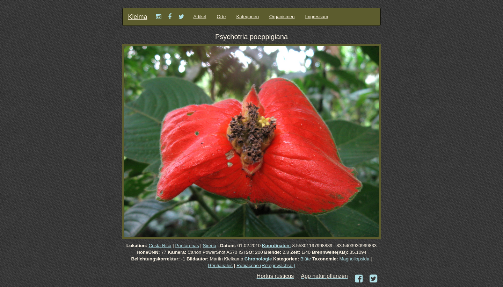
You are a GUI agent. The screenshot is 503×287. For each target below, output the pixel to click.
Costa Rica (159, 245)
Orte (221, 16)
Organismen (282, 16)
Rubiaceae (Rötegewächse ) (265, 265)
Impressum (316, 16)
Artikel (199, 16)
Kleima (137, 16)
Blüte (305, 258)
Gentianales (220, 265)
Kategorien (247, 16)
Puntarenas (187, 245)
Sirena (210, 245)
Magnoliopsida (354, 258)
